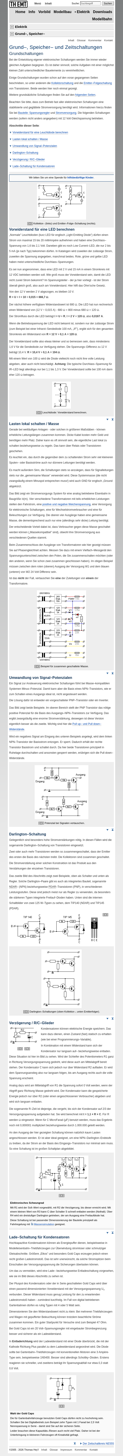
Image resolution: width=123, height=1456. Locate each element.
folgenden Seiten (85, 94)
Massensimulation (44, 1224)
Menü (37, 3)
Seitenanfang (112, 419)
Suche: (76, 3)
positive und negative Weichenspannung (66, 504)
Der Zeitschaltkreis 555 (98, 1443)
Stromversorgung (66, 112)
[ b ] (27, 1048)
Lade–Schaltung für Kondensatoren (34, 166)
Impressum (66, 1449)
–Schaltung (25, 152)
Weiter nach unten (107, 419)
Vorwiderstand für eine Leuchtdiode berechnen (40, 132)
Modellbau (63, 12)
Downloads (102, 12)
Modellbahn (102, 19)
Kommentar (94, 40)
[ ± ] (30, 223)
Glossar (81, 40)
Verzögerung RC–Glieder (29, 159)
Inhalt (48, 3)
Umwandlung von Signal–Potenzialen (35, 146)
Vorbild (44, 12)
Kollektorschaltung (62, 83)
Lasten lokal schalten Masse (30, 139)
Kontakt (108, 40)
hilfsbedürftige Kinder (80, 177)
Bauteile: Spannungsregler (34, 112)
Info (32, 12)
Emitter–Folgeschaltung (98, 83)
